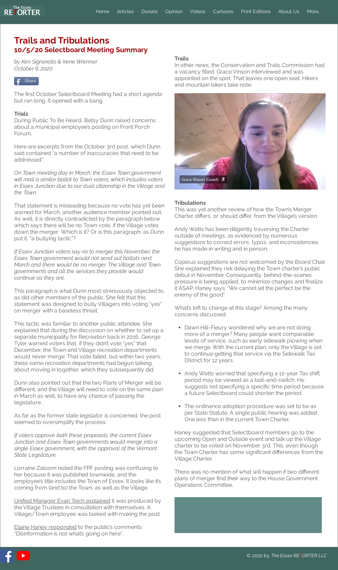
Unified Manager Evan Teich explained (62, 500)
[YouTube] (23, 555)
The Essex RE (285, 555)
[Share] (26, 81)
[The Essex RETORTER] (6, 555)
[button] (173, 11)
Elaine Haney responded (45, 527)
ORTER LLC (314, 555)
